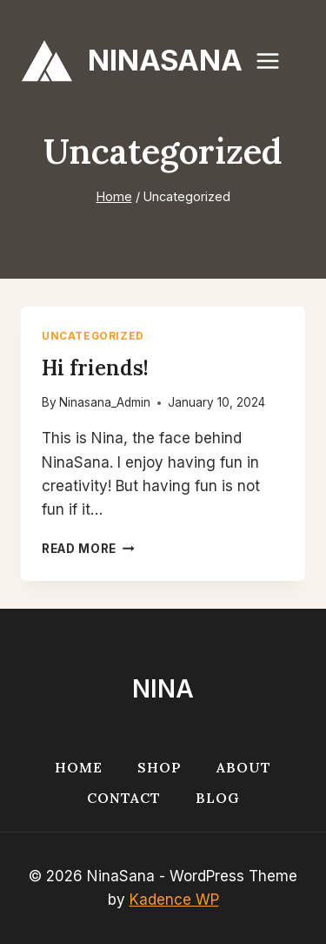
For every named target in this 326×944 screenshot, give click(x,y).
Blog (218, 797)
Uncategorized (93, 335)
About (243, 767)
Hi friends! (95, 367)
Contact (124, 797)
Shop (159, 767)
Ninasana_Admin (104, 402)
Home (79, 767)
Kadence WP (174, 899)
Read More (88, 549)
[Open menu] (276, 60)
